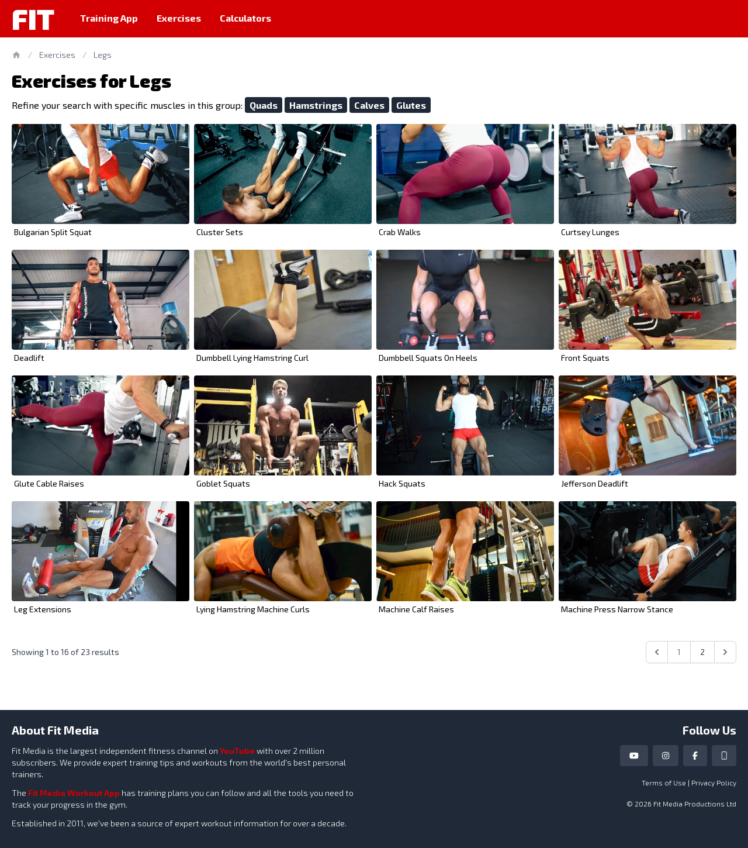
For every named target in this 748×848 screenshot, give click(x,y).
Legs (103, 55)
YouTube (237, 751)
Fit (33, 19)
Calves (369, 105)
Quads (264, 105)
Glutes (411, 105)
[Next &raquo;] (725, 652)
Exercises (179, 17)
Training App (109, 17)
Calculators (245, 17)
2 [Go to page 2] (702, 652)
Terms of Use (664, 782)
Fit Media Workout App (74, 793)
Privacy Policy (713, 782)
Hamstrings (315, 105)
